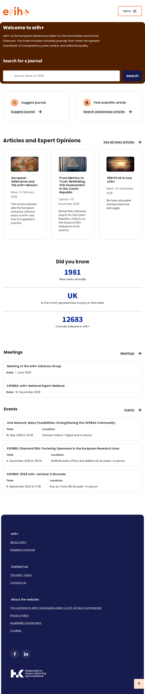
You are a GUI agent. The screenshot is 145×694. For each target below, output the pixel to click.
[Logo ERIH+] (16, 11)
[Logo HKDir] (72, 674)
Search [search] (132, 75)
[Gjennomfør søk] (8, 76)
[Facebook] (14, 654)
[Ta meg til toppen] (139, 684)
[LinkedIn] (26, 654)
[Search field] (67, 76)
